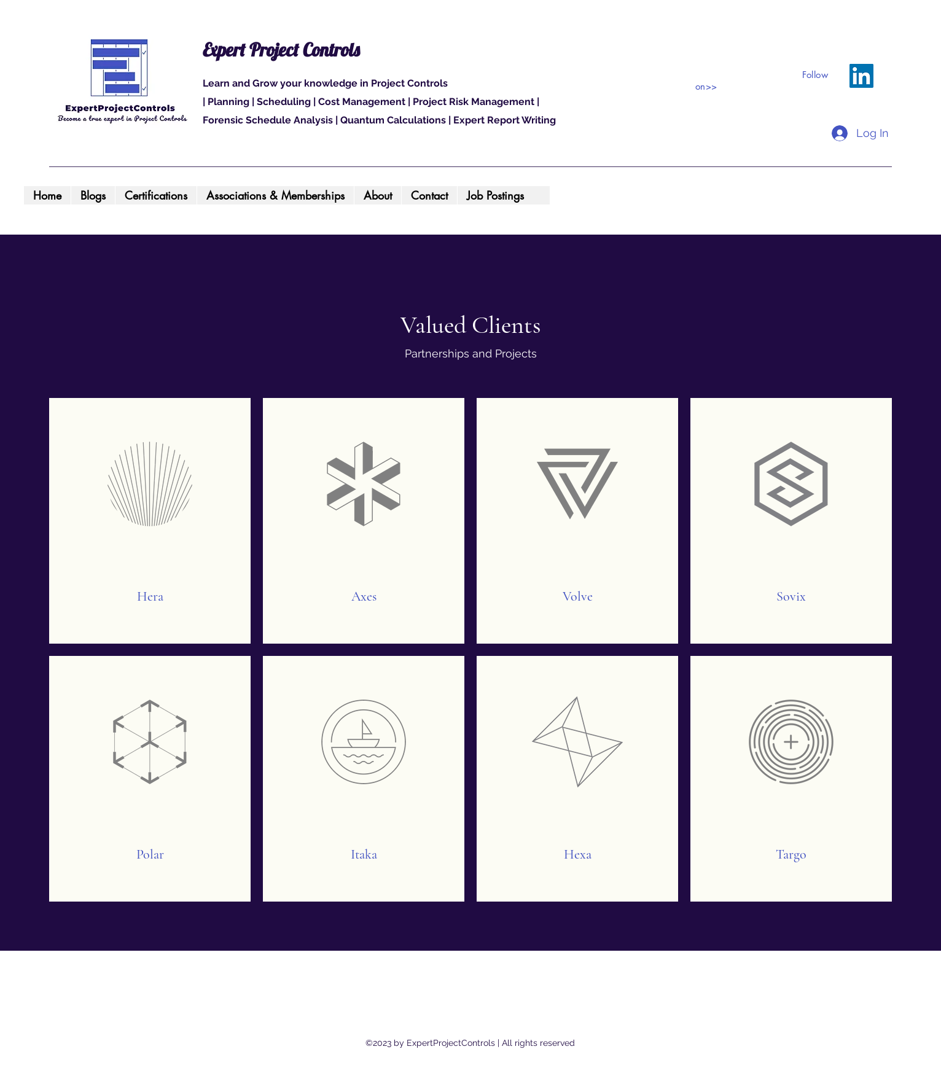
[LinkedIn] (861, 76)
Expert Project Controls (281, 49)
